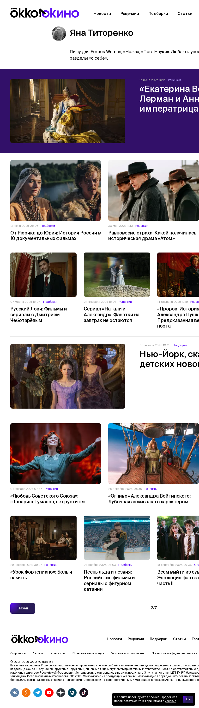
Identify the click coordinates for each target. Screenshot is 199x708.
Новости (114, 639)
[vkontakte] (14, 692)
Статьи (179, 639)
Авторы (38, 653)
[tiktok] (83, 692)
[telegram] (37, 692)
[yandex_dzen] (60, 692)
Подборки (158, 639)
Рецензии (136, 639)
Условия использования (128, 653)
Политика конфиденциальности (174, 653)
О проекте (17, 653)
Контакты (58, 653)
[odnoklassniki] (26, 692)
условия (170, 701)
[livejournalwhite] (72, 692)
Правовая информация (88, 653)
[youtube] (49, 692)
